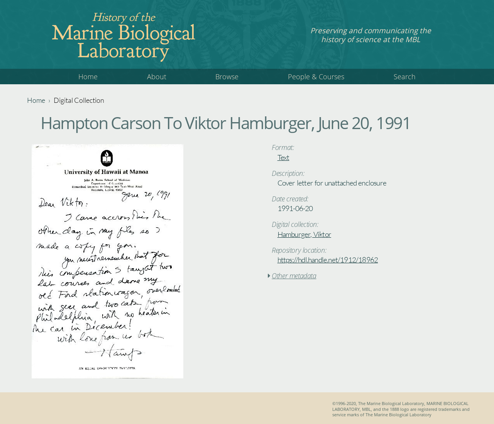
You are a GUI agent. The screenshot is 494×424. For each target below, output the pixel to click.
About (156, 76)
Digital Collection (79, 100)
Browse (227, 76)
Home (88, 76)
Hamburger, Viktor (304, 234)
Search (405, 76)
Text (283, 157)
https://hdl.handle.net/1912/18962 (327, 259)
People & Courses (316, 76)
